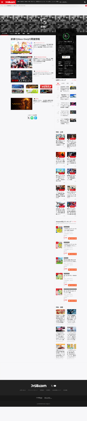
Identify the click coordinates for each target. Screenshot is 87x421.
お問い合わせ (24, 404)
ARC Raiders (73, 139)
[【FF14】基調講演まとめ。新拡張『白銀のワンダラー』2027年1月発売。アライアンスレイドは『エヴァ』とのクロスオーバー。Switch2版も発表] (71, 322)
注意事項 (47, 404)
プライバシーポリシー (34, 404)
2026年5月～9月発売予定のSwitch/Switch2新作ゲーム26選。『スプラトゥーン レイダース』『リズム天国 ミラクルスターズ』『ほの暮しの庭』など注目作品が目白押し (65, 90)
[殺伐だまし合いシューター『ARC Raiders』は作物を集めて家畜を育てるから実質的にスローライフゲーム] (71, 137)
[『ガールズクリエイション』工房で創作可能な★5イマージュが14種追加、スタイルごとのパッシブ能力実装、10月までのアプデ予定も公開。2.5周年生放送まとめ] (21, 49)
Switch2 (22, 2)
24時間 (62, 84)
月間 (72, 84)
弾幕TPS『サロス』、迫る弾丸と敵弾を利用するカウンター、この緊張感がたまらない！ (43, 103)
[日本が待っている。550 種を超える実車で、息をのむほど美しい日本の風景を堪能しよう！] (60, 212)
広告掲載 (63, 404)
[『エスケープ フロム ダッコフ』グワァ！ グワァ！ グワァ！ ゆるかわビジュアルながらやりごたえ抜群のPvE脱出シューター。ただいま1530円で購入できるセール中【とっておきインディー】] (73, 113)
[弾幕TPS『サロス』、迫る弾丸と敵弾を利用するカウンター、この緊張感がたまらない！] (21, 105)
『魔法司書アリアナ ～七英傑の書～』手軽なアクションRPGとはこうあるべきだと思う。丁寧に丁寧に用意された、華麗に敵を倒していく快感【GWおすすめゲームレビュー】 (65, 98)
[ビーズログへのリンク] (48, 412)
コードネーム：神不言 (73, 159)
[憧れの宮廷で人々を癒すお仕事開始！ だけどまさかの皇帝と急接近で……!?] (60, 137)
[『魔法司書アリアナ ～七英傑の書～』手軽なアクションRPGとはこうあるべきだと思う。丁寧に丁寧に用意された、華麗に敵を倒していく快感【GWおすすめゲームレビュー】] (73, 97)
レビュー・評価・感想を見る (65, 43)
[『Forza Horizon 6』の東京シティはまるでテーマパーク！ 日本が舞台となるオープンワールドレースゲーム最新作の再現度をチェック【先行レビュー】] (60, 341)
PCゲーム (33, 2)
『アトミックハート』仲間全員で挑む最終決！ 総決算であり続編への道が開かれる (60, 201)
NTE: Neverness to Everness (40, 58)
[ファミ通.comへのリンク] (10, 2)
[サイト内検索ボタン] (85, 2)
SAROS (36, 99)
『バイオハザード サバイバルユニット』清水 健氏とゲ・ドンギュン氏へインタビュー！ (43, 76)
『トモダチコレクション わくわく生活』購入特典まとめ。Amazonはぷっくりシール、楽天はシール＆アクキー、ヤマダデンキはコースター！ (71, 367)
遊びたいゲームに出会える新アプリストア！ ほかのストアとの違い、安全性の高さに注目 (60, 182)
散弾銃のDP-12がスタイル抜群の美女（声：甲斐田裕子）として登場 (71, 181)
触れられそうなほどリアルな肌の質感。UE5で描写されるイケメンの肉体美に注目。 (71, 164)
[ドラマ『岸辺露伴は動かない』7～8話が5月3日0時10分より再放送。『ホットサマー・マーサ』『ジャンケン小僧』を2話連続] (73, 121)
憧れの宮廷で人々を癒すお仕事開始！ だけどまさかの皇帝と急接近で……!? (60, 145)
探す (68, 58)
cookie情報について (55, 404)
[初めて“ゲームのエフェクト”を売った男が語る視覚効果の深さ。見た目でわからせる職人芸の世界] (71, 212)
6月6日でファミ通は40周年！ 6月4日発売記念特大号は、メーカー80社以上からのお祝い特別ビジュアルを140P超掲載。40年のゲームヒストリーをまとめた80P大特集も (60, 330)
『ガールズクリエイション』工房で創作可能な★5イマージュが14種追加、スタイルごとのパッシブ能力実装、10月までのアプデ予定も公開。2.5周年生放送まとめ (43, 47)
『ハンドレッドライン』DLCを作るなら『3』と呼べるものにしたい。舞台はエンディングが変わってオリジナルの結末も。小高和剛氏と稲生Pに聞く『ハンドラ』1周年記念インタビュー (71, 349)
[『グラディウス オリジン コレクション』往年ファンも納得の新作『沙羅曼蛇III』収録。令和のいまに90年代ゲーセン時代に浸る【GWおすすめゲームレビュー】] (73, 105)
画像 (24, 34)
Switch (26, 2)
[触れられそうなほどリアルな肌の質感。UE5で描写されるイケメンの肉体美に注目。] (71, 156)
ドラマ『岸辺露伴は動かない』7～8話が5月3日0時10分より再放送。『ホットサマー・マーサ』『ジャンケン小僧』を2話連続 (65, 123)
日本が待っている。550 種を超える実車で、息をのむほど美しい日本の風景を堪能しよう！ (60, 221)
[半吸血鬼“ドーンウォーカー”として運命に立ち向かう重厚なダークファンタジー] (60, 156)
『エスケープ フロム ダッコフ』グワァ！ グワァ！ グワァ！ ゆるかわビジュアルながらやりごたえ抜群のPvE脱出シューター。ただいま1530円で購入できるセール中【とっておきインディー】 (65, 114)
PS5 (29, 2)
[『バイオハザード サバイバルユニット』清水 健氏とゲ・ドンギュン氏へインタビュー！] (21, 78)
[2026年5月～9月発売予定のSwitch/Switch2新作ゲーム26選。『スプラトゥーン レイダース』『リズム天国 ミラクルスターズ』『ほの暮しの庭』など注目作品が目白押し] (73, 89)
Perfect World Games (37, 64)
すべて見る (74, 81)
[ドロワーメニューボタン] (2, 2)
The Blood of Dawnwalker (61, 159)
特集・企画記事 (61, 2)
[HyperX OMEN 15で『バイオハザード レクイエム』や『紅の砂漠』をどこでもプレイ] (71, 193)
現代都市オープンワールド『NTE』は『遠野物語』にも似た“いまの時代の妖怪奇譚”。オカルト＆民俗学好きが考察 (43, 61)
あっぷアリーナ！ (61, 176)
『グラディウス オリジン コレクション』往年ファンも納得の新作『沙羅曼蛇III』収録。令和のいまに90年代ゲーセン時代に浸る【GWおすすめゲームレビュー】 (65, 106)
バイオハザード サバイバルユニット (42, 72)
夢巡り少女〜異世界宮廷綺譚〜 (61, 139)
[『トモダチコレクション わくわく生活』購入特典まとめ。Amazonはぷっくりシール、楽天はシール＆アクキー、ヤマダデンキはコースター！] (71, 359)
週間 (68, 84)
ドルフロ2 (72, 176)
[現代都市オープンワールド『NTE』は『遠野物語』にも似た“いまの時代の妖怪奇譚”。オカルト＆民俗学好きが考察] (21, 63)
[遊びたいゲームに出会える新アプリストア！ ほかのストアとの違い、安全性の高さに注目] (60, 174)
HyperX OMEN (73, 195)
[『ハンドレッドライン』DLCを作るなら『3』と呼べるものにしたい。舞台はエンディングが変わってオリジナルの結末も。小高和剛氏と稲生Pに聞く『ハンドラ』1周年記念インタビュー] (71, 341)
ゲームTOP (4, 34)
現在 (58, 84)
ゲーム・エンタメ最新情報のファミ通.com (9, 5)
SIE (34, 106)
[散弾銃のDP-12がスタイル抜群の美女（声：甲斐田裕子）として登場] (71, 174)
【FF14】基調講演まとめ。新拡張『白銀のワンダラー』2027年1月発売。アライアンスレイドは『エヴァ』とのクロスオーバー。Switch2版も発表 (71, 330)
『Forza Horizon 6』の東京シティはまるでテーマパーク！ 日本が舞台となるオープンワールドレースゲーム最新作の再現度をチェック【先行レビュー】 (60, 349)
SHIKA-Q (72, 214)
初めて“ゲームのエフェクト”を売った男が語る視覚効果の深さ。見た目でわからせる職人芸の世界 (71, 221)
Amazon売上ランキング (63, 232)
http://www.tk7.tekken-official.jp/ (69, 75)
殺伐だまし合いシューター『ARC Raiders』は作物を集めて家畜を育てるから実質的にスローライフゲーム (71, 146)
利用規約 (42, 404)
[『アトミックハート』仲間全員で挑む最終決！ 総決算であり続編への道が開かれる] (60, 193)
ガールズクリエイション (40, 43)
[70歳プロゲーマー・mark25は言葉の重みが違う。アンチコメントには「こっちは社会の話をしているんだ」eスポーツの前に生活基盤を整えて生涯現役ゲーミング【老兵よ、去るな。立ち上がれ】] (60, 359)
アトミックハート (61, 195)
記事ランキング (61, 81)
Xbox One (43, 29)
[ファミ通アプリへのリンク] (39, 412)
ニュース (52, 2)
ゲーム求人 (47, 2)
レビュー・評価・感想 (15, 34)
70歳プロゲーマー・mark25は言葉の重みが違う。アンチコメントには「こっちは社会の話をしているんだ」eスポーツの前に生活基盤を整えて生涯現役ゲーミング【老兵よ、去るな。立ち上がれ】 (60, 367)
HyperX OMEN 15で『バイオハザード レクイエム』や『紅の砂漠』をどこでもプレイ (71, 201)
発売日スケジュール (40, 2)
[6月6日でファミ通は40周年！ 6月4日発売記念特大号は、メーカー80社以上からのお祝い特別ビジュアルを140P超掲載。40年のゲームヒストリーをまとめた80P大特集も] (60, 322)
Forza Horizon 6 (61, 214)
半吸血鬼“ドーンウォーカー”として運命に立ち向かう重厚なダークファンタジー (60, 164)
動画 (56, 2)
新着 (18, 2)
